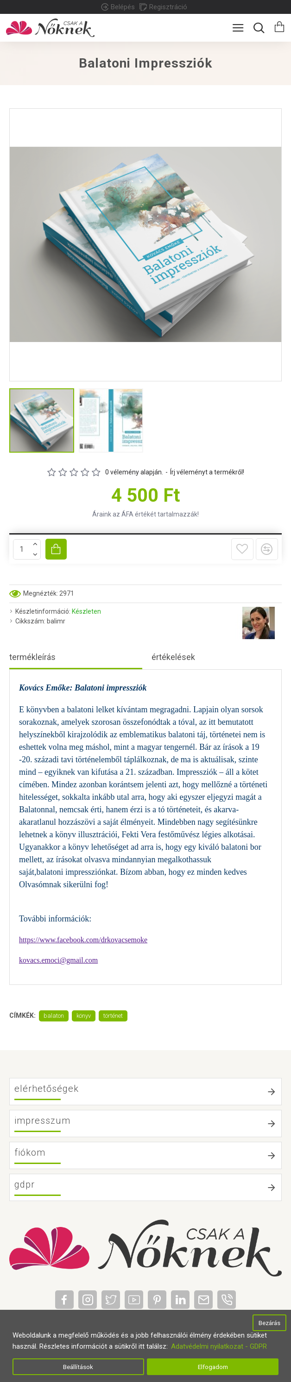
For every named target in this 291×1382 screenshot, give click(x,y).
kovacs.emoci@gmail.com (58, 960)
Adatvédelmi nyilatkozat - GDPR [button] (219, 1346)
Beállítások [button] (78, 1366)
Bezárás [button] (269, 1322)
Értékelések (173, 657)
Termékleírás (32, 657)
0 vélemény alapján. (134, 472)
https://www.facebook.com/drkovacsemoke (83, 940)
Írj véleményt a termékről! (207, 472)
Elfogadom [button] (213, 1366)
